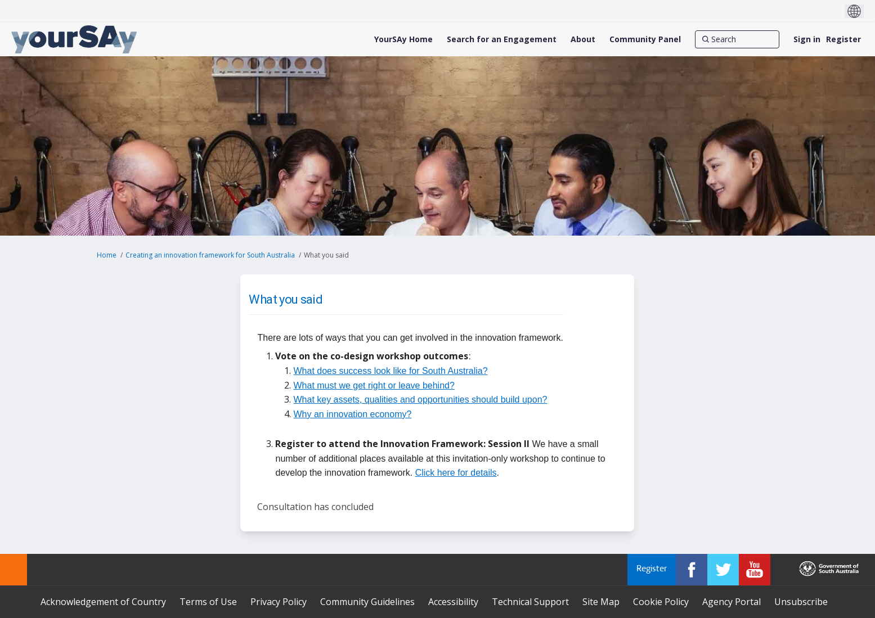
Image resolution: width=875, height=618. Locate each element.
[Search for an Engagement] (501, 39)
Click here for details (456, 472)
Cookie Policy (661, 602)
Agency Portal (731, 602)
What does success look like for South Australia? (390, 371)
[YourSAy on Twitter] (723, 569)
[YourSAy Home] (403, 39)
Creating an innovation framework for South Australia (210, 255)
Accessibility (453, 602)
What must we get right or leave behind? (373, 385)
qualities (381, 399)
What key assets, (328, 399)
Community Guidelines (367, 602)
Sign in (806, 39)
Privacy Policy (278, 602)
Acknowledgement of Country (103, 602)
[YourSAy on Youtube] (754, 569)
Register (843, 39)
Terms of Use (208, 602)
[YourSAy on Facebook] (691, 569)
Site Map (601, 602)
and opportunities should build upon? (472, 399)
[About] (583, 39)
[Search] (737, 39)
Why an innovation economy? (352, 414)
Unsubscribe (801, 602)
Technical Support (530, 602)
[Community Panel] (645, 39)
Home (106, 255)
